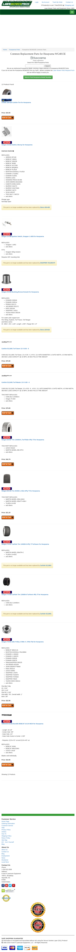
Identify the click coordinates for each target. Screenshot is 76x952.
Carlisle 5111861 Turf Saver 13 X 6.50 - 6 (15, 348)
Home (5, 49)
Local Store (5, 862)
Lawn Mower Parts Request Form (63, 70)
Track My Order (58, 2)
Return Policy (6, 838)
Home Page (5, 821)
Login (36, 2)
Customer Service (7, 825)
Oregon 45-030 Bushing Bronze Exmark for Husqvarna (20, 292)
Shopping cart (69, 5)
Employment (6, 856)
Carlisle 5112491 (45, 614)
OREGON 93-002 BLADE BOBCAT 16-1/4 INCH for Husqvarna (22, 724)
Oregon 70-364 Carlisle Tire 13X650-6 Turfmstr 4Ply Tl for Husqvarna (25, 594)
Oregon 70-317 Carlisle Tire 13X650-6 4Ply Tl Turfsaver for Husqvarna (25, 544)
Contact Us (69, 2)
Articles (4, 832)
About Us (5, 849)
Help (3, 827)
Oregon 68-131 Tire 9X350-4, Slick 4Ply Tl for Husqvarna (21, 491)
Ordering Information (8, 823)
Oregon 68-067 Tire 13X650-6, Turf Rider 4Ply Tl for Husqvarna (23, 440)
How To (4, 834)
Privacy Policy (6, 830)
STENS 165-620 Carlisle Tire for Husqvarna (16, 102)
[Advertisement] (38, 31)
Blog (3, 844)
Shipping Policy (6, 836)
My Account (45, 2)
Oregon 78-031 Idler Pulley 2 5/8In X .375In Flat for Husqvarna (23, 642)
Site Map (4, 840)
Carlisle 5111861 (45, 565)
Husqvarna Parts (14, 49)
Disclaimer (5, 860)
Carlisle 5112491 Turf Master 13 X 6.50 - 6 (16, 382)
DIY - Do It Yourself (8, 842)
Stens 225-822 (45, 330)
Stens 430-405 (45, 207)
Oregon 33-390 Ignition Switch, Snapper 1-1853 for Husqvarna (23, 236)
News (3, 858)
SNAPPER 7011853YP (47, 263)
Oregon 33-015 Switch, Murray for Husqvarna (17, 145)
